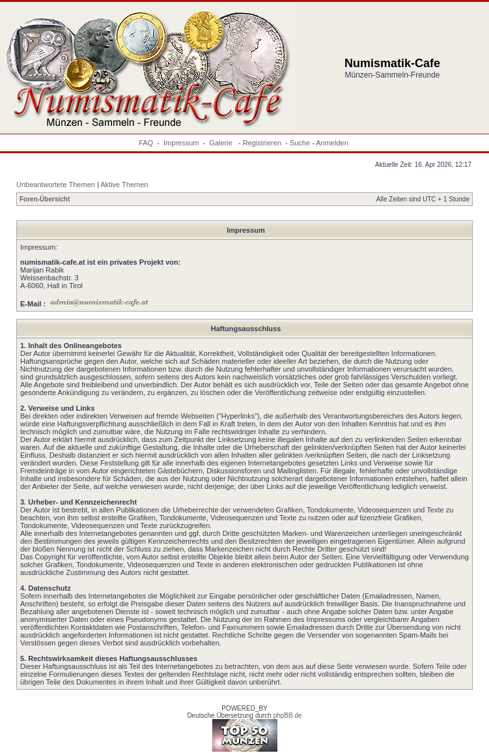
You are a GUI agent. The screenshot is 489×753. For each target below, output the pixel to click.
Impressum (181, 143)
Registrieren (262, 143)
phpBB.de (287, 715)
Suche (300, 143)
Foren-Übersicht (45, 199)
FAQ (146, 143)
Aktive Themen (124, 184)
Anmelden (332, 143)
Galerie (221, 143)
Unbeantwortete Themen (55, 184)
